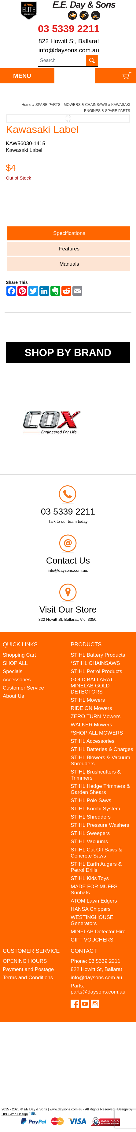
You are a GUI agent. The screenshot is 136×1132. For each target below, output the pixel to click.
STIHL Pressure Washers (100, 825)
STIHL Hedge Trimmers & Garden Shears (100, 789)
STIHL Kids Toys (90, 878)
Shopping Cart (19, 655)
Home (26, 105)
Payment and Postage (28, 969)
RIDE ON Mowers (91, 708)
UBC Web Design (15, 1114)
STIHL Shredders (91, 817)
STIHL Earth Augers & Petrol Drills (96, 867)
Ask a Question (35, 208)
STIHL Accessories (92, 741)
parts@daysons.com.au (98, 992)
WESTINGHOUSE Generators (92, 920)
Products (86, 644)
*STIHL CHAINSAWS (95, 663)
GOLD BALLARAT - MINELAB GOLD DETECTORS (93, 686)
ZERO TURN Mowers (95, 716)
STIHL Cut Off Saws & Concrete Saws (96, 853)
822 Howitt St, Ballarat (69, 41)
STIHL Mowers (88, 700)
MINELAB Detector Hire (98, 932)
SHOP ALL (15, 663)
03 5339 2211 (69, 28)
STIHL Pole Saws (91, 800)
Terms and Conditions (28, 977)
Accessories (17, 680)
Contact (84, 951)
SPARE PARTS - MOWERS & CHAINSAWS (71, 105)
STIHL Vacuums (89, 841)
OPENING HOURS (25, 961)
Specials (12, 671)
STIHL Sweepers (90, 833)
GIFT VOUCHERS (92, 940)
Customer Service (23, 688)
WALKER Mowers (91, 725)
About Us (13, 696)
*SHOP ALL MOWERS (97, 733)
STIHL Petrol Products (96, 671)
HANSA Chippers (90, 909)
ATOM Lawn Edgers (94, 901)
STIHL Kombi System (95, 809)
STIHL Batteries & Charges (102, 749)
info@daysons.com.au (69, 50)
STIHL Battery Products (98, 655)
